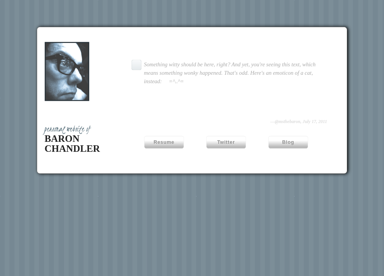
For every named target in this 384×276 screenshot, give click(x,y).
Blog (288, 142)
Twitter (226, 142)
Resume (164, 142)
